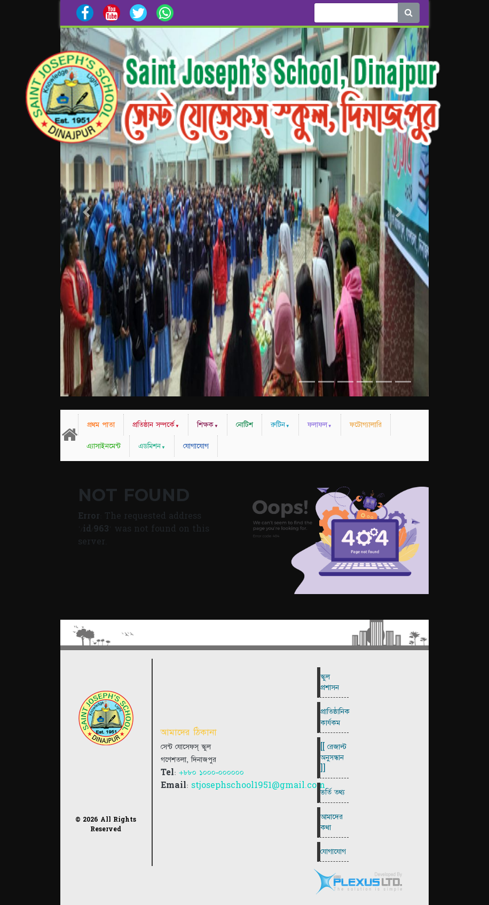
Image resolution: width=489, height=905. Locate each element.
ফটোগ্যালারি (366, 425)
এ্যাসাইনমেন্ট (103, 446)
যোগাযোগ (196, 446)
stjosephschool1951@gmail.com (258, 785)
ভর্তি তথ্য (332, 792)
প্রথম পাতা (101, 425)
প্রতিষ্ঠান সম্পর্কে (153, 425)
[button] (88, 212)
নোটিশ (244, 425)
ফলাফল (317, 425)
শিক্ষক (205, 425)
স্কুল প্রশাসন (329, 682)
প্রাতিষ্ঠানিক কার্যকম (334, 717)
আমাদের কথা (331, 822)
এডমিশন (149, 446)
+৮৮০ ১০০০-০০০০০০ (211, 772)
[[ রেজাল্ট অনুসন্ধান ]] (333, 757)
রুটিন (278, 425)
